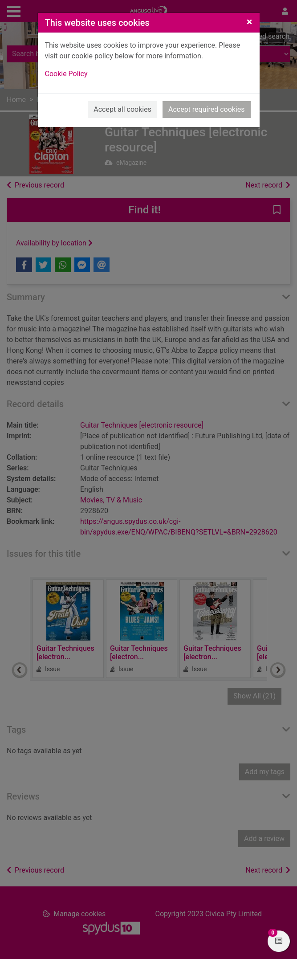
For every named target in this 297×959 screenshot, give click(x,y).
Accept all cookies (122, 109)
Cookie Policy (66, 73)
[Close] (250, 21)
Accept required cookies (206, 109)
